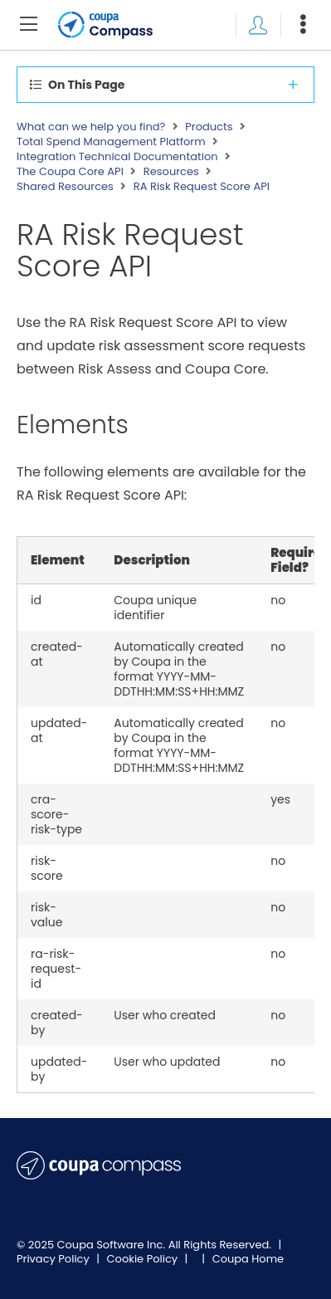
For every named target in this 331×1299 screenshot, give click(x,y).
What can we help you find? (91, 127)
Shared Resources (65, 186)
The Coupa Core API (70, 171)
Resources (171, 171)
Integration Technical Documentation (117, 156)
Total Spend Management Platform (111, 141)
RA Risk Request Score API (202, 186)
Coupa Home (248, 1259)
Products (208, 127)
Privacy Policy (54, 1259)
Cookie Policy (144, 1259)
